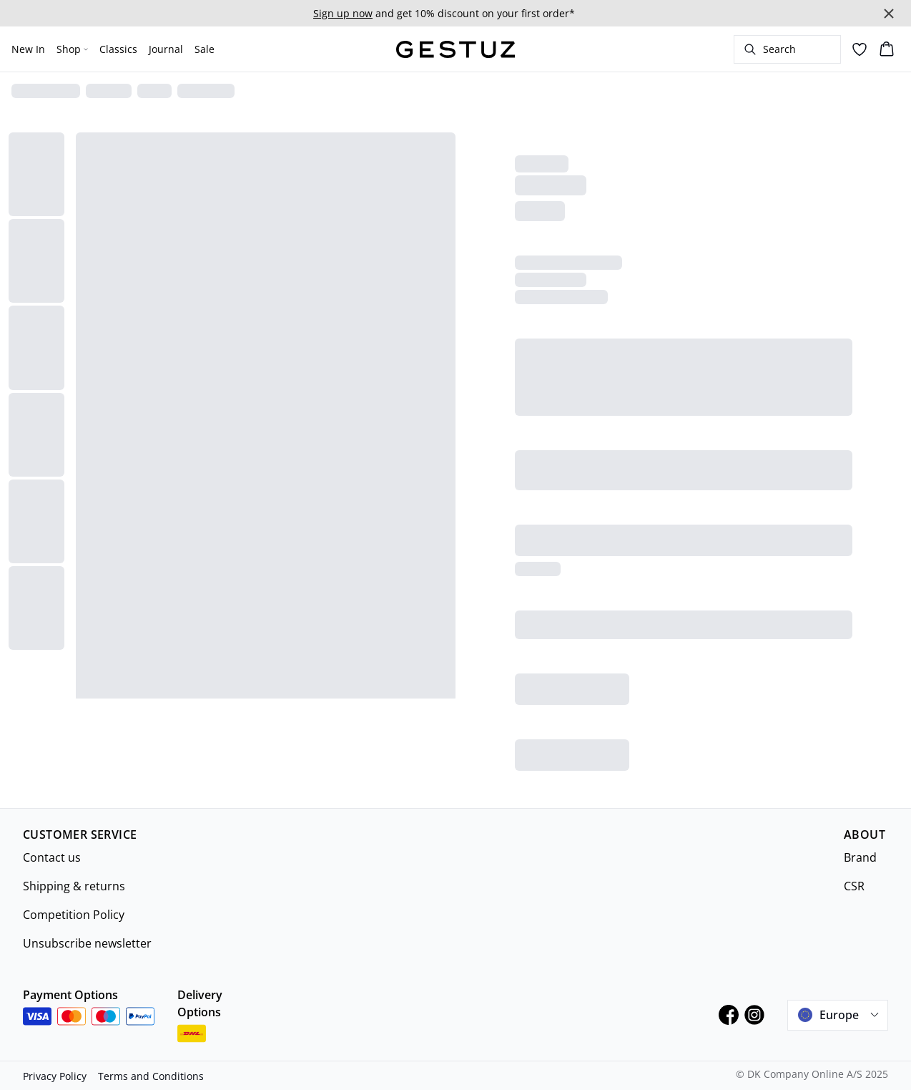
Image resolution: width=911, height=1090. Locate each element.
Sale (204, 49)
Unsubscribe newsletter (87, 943)
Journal (166, 49)
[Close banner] (889, 13)
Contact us (52, 857)
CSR (854, 886)
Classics (118, 49)
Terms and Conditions (151, 1076)
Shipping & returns (74, 886)
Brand (860, 857)
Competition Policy (73, 915)
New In (28, 49)
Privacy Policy (55, 1076)
